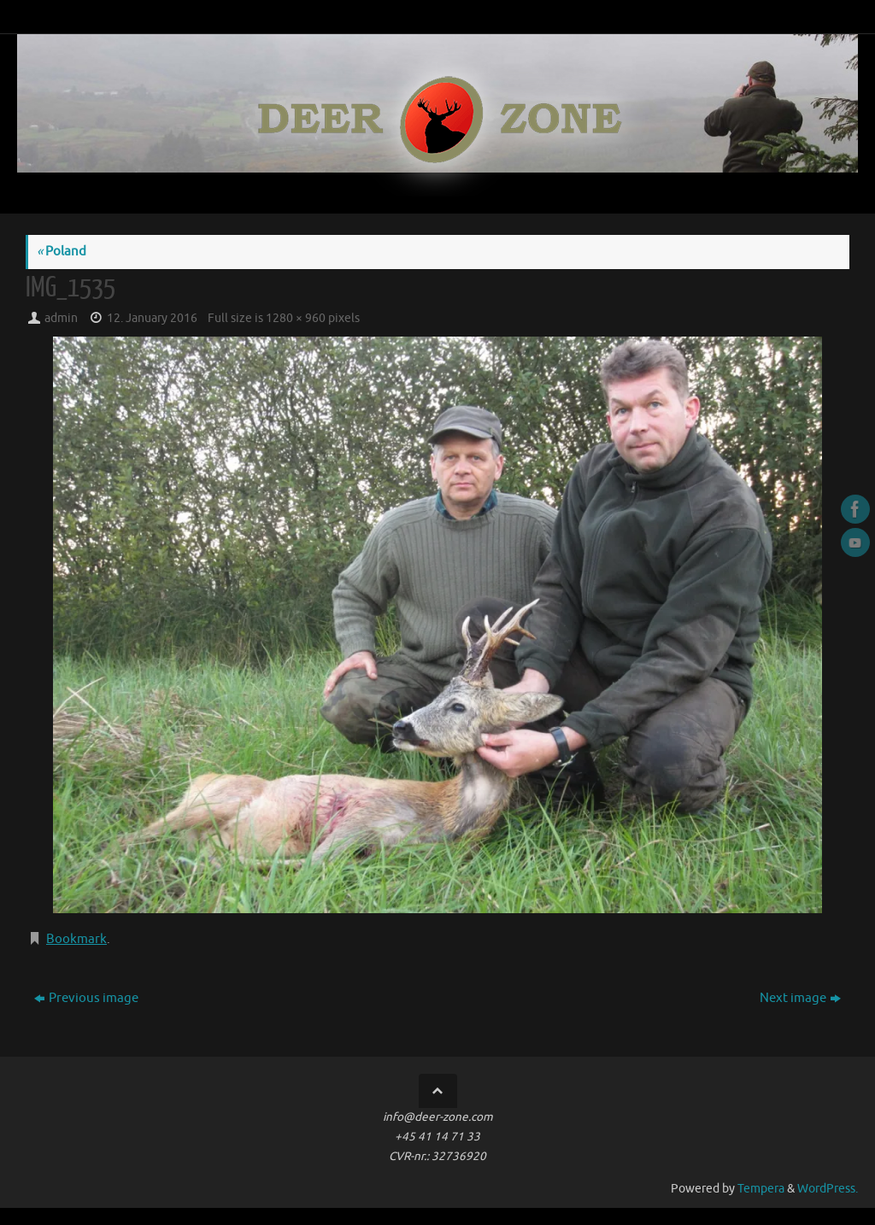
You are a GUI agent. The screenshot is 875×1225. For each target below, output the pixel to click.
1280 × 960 (296, 318)
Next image (800, 998)
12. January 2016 (152, 318)
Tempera (760, 1188)
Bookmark (76, 939)
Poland (61, 251)
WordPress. (827, 1188)
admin (61, 318)
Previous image (86, 998)
